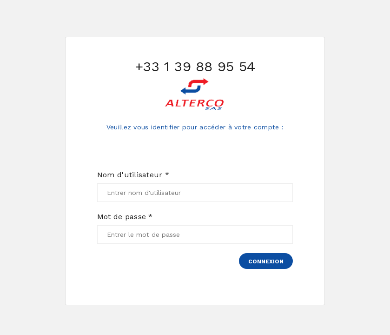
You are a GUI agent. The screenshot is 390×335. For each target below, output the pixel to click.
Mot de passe (125, 217)
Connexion (266, 261)
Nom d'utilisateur (133, 175)
